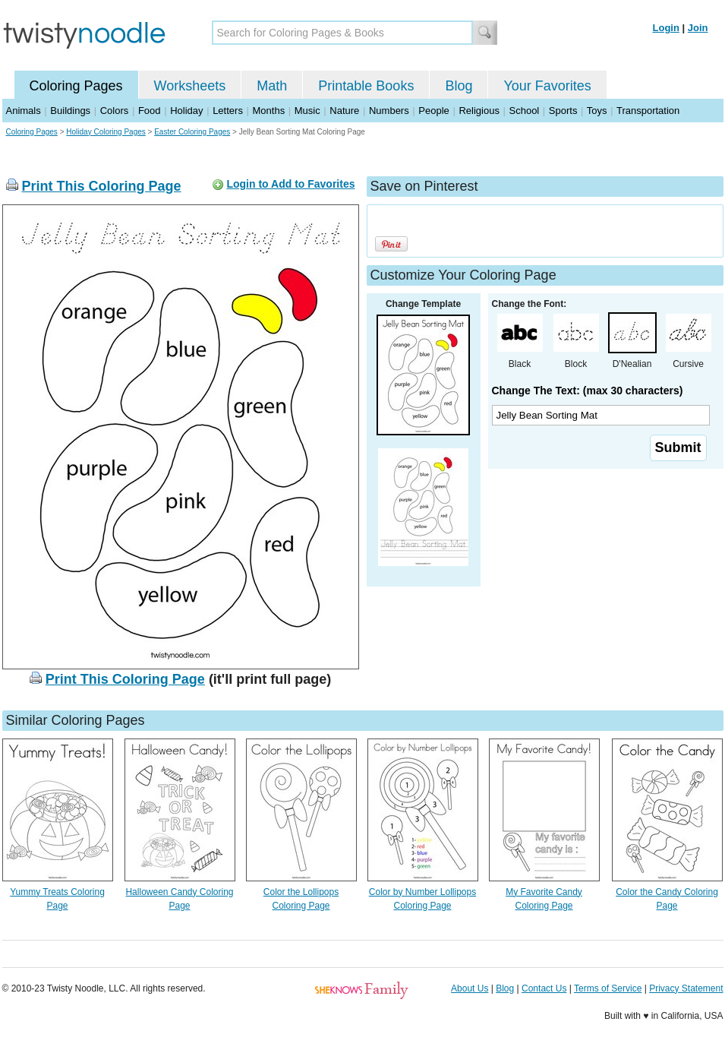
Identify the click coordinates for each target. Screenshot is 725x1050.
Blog (458, 85)
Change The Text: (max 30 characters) (587, 390)
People (433, 110)
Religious (479, 110)
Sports (563, 110)
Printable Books (366, 85)
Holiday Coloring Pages (106, 132)
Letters (228, 110)
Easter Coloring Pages (192, 132)
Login (666, 27)
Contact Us (544, 988)
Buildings (70, 110)
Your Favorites (547, 85)
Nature (344, 110)
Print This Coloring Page (101, 186)
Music (307, 110)
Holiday (186, 110)
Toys (597, 110)
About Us (469, 988)
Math (272, 85)
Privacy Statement (686, 988)
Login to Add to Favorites (290, 184)
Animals (23, 110)
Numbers (389, 110)
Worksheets (190, 85)
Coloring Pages (76, 85)
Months (269, 110)
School (524, 110)
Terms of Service (607, 988)
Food (149, 110)
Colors (114, 110)
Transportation (647, 110)
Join (698, 27)
